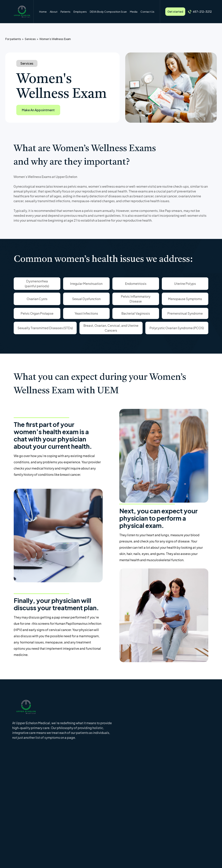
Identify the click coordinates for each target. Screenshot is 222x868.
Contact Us (147, 11)
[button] (65, 11)
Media (133, 11)
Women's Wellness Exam (55, 39)
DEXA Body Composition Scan (108, 11)
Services (30, 39)
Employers (80, 11)
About (53, 11)
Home (43, 11)
